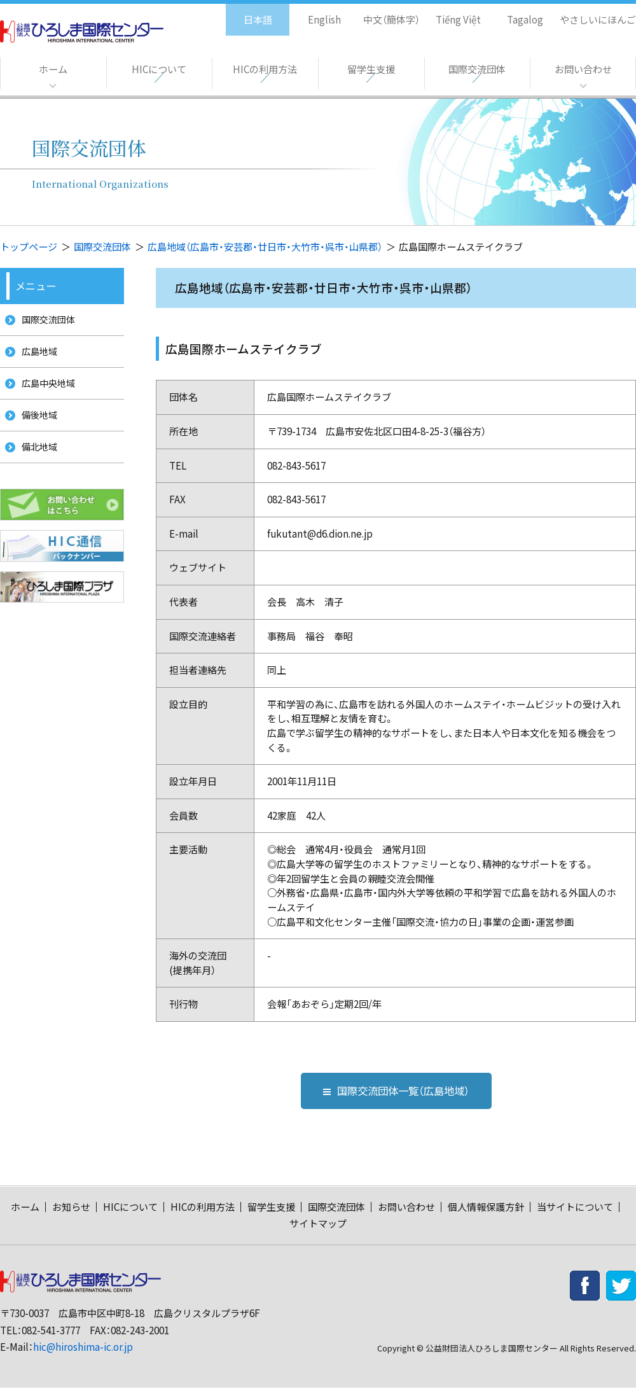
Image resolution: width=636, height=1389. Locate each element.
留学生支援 (370, 69)
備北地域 (36, 462)
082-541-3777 (51, 1331)
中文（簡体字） (380, 13)
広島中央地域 (45, 391)
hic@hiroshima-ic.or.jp (83, 1348)
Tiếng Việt (449, 13)
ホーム (53, 69)
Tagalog (516, 13)
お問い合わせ (583, 69)
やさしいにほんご (593, 13)
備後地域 (36, 427)
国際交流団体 (477, 69)
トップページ (28, 246)
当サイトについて (575, 1208)
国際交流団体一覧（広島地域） (396, 1091)
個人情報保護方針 (486, 1208)
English (311, 13)
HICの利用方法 (265, 69)
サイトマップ (318, 1224)
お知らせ (71, 1208)
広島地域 (36, 356)
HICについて (159, 69)
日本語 (244, 13)
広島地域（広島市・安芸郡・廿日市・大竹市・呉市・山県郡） (265, 246)
